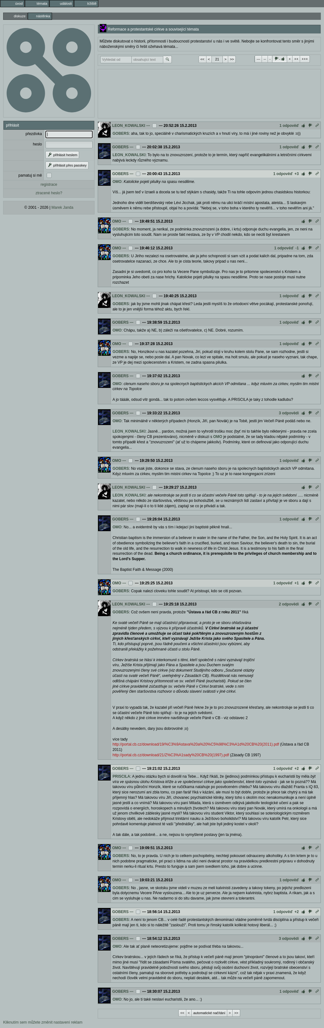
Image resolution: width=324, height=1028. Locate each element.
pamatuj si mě (30, 175)
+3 (296, 174)
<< (202, 59)
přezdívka (34, 134)
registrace (49, 184)
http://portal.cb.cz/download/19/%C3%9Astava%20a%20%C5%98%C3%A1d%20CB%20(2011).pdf (196, 744)
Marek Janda (62, 207)
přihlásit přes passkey (67, 165)
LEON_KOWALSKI (128, 125)
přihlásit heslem (62, 154)
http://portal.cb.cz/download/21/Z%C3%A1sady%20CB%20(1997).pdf (171, 755)
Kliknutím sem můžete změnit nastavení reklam (42, 1022)
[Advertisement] (209, 92)
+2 (296, 768)
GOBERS (121, 133)
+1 (296, 583)
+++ (305, 59)
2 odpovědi (289, 604)
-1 (297, 248)
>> (232, 59)
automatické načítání (209, 1013)
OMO (117, 181)
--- (258, 59)
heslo (37, 144)
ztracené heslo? (49, 193)
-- (264, 59)
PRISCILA (121, 776)
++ (296, 59)
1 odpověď (289, 125)
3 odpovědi (289, 413)
